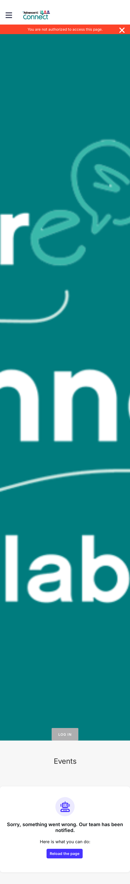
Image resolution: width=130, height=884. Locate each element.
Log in (65, 734)
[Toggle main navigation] (8, 15)
